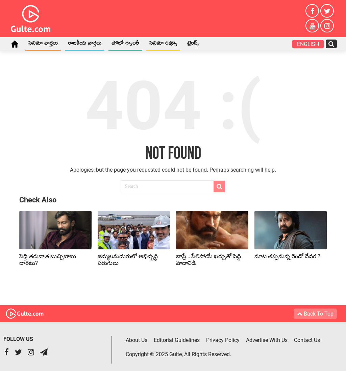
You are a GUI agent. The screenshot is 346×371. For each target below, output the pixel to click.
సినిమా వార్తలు (43, 44)
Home (14, 44)
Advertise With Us (267, 340)
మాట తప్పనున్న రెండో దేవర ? (287, 256)
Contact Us (307, 340)
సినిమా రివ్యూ (163, 44)
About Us (136, 340)
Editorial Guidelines (177, 340)
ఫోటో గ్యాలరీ (125, 44)
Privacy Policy (223, 340)
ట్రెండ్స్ (193, 44)
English (308, 44)
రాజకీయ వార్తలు (84, 44)
